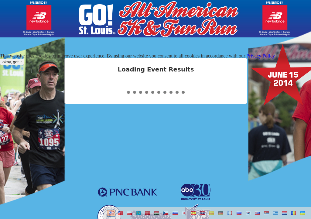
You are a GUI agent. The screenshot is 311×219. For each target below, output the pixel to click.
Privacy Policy (260, 55)
